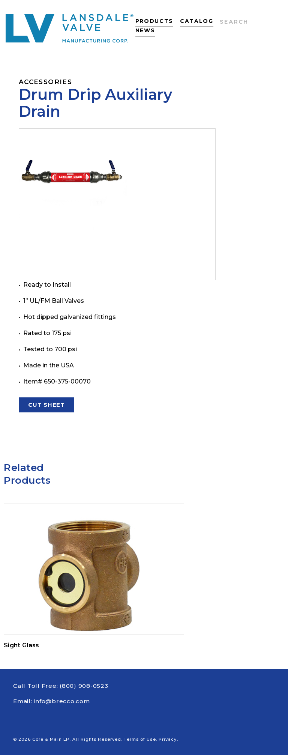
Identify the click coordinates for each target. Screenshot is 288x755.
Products (154, 21)
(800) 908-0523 (84, 685)
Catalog (196, 21)
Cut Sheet (46, 406)
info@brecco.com (62, 701)
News (145, 30)
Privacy (168, 739)
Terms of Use (140, 739)
